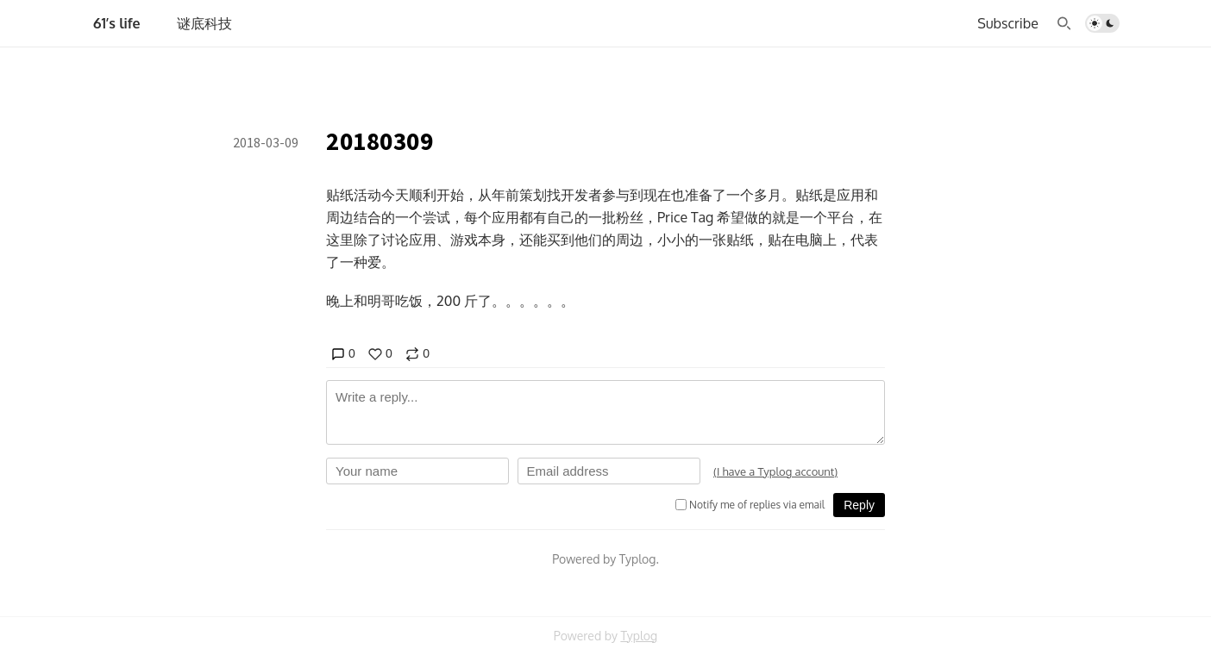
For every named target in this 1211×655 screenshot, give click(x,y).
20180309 (380, 141)
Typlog (638, 635)
